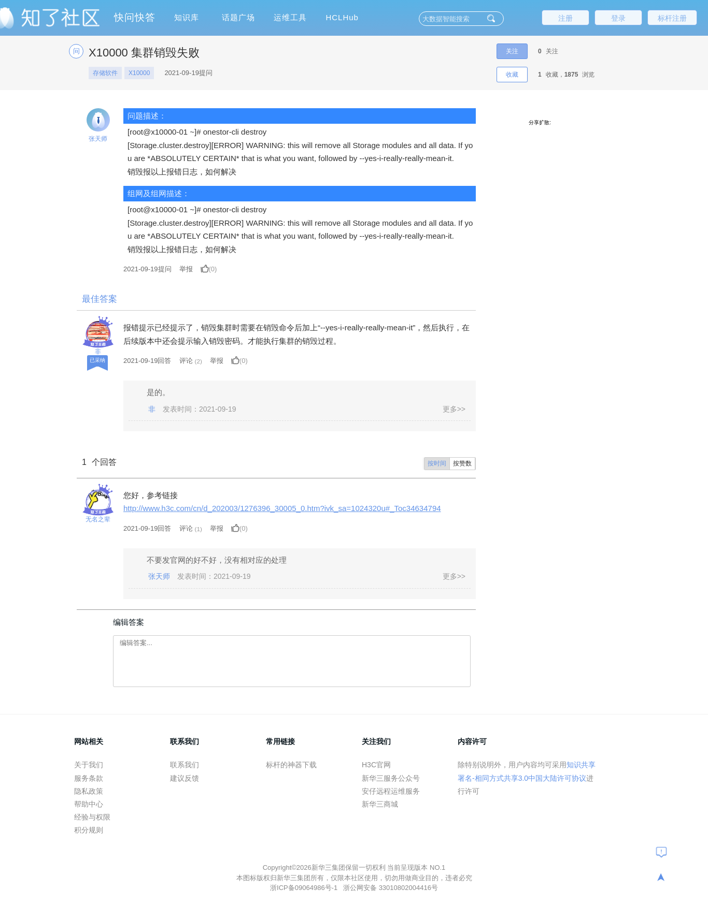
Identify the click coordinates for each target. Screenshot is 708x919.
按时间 (437, 463)
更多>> (454, 409)
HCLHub (342, 17)
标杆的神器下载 (291, 765)
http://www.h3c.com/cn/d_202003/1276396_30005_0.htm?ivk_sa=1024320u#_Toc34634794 (282, 508)
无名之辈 (98, 519)
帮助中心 (88, 804)
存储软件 (105, 73)
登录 (618, 18)
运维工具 (290, 17)
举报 (186, 269)
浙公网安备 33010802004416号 (390, 888)
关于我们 (88, 765)
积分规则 (88, 830)
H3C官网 (376, 765)
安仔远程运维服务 (391, 791)
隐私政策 (88, 791)
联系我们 (184, 765)
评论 (186, 360)
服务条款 (88, 778)
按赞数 (462, 463)
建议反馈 (184, 778)
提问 (147, 269)
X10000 (139, 73)
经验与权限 (92, 817)
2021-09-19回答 (147, 360)
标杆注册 (672, 18)
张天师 (98, 138)
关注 (512, 51)
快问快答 (134, 17)
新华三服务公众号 (391, 778)
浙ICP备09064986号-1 (304, 888)
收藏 (512, 74)
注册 (565, 18)
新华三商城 (380, 804)
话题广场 (238, 17)
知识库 (186, 17)
